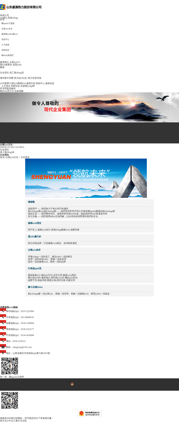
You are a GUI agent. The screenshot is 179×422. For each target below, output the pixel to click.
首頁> (3, 157)
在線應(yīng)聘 (27, 86)
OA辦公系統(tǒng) (9, 18)
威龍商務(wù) (20, 386)
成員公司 (4, 15)
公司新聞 (4, 83)
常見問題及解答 (8, 88)
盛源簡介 (4, 62)
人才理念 (5, 86)
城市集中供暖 (6, 78)
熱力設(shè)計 (20, 78)
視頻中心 (40, 83)
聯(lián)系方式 (7, 91)
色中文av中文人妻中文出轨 (13, 420)
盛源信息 (49, 83)
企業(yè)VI (15, 62)
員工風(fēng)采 (17, 72)
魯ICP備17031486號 (60, 384)
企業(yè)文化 (12, 157)
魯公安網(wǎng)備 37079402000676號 (90, 384)
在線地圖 (18, 91)
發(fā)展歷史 (6, 64)
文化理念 (4, 72)
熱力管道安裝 (34, 78)
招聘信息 (15, 86)
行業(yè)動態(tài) (18, 83)
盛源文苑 (30, 83)
